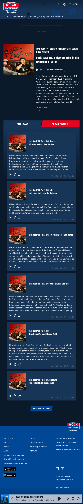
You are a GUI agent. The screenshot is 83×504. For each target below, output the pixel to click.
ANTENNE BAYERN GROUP (15, 463)
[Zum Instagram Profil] (62, 469)
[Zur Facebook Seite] (57, 469)
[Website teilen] (38, 111)
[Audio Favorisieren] (12, 498)
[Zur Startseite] (73, 430)
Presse (6, 446)
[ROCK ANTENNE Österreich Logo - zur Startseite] (11, 7)
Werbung (33, 450)
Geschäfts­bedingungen (13, 459)
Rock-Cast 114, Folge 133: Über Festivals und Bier (49, 284)
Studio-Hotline (36, 442)
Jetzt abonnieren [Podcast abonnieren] (55, 69)
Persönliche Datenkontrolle (68, 449)
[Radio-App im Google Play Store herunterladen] (15, 475)
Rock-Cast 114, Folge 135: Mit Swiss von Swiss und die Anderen (43, 192)
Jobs (5, 442)
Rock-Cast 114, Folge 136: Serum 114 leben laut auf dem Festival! (42, 143)
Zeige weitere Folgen (41, 408)
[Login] (65, 4)
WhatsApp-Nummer (38, 446)
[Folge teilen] (19, 174)
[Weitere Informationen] (78, 498)
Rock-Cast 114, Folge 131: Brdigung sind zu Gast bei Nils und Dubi (43, 381)
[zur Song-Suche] (73, 498)
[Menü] (74, 4)
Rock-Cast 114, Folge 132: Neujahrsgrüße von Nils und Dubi (43, 333)
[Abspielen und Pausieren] (59, 498)
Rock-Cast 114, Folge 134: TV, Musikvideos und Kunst (51, 235)
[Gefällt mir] (15, 174)
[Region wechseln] (64, 478)
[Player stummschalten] (67, 498)
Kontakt (32, 438)
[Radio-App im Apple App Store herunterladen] (15, 469)
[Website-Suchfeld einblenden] (59, 4)
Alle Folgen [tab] (22, 124)
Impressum (8, 438)
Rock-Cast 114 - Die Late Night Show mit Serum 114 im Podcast (57, 50)
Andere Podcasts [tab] (60, 124)
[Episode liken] (41, 69)
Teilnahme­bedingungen (13, 455)
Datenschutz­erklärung (65, 438)
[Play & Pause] (37, 69)
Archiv (6, 450)
